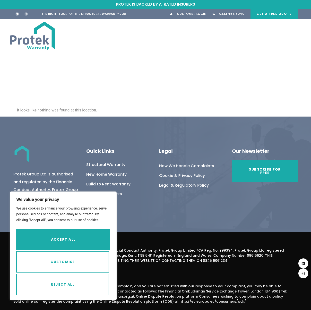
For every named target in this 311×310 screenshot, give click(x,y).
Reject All (62, 263)
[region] (63, 248)
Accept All (63, 284)
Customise (62, 241)
